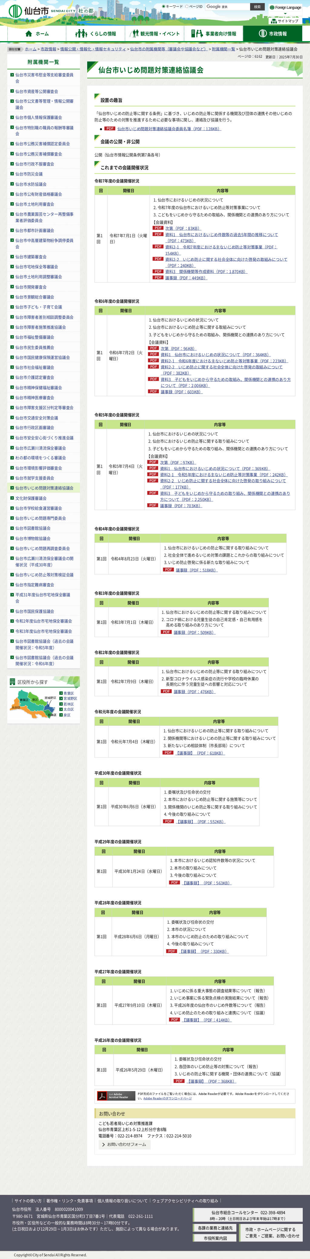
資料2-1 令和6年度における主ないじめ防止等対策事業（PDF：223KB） (225, 360)
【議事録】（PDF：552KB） (215, 821)
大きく (233, 13)
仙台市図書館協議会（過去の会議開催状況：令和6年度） (44, 660)
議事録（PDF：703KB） (181, 505)
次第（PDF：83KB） (183, 228)
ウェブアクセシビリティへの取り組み (185, 1200)
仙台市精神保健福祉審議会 (38, 387)
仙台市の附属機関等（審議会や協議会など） (169, 48)
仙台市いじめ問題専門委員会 (40, 518)
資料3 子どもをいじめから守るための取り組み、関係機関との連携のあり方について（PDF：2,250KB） (225, 496)
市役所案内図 (215, 1238)
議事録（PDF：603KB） (182, 391)
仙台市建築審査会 (30, 256)
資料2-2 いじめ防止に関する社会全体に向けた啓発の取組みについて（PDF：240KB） (226, 262)
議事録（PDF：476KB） (204, 691)
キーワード (172, 21)
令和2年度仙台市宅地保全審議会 (43, 621)
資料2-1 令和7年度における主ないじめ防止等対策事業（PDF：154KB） (221, 250)
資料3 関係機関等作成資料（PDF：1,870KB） (206, 271)
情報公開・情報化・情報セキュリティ (93, 48)
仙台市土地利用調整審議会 (38, 276)
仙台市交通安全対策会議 (36, 417)
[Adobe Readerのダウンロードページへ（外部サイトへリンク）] (116, 1093)
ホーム (30, 48)
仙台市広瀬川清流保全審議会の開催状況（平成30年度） (44, 561)
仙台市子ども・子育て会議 (38, 307)
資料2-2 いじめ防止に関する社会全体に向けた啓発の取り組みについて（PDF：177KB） (223, 484)
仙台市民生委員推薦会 (34, 347)
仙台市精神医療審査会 (34, 397)
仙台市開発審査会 (30, 286)
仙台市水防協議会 (30, 184)
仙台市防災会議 (29, 174)
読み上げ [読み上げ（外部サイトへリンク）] (199, 6)
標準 (242, 6)
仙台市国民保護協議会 (34, 611)
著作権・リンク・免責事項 (69, 1200)
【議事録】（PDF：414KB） (215, 1020)
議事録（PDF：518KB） (200, 570)
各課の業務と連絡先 (215, 1228)
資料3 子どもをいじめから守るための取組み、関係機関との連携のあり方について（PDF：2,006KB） (226, 382)
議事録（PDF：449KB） (186, 278)
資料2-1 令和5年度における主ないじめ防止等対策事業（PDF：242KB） (224, 474)
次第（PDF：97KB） (178, 462)
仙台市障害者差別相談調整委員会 (44, 317)
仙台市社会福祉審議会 (34, 367)
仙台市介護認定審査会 (34, 377)
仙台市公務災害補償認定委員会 (42, 143)
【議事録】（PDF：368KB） (215, 1081)
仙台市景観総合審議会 (34, 297)
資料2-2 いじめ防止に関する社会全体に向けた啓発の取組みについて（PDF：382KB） (222, 370)
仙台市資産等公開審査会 (36, 91)
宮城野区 (70, 698)
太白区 (69, 709)
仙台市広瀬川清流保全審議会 (40, 447)
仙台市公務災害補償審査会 (38, 153)
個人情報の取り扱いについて (122, 1200)
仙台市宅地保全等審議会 (36, 266)
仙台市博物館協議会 (32, 538)
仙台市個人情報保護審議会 (38, 117)
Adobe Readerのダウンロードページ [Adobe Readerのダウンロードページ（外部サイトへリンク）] (167, 1098)
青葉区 (69, 693)
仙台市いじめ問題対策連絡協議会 (44, 488)
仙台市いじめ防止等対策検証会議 (44, 574)
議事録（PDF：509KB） (204, 632)
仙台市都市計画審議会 (34, 230)
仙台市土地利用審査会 (34, 204)
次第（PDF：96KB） (179, 348)
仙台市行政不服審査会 (34, 163)
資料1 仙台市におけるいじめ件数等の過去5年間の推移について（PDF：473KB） (221, 237)
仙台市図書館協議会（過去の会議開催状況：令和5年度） (44, 644)
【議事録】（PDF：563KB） (215, 882)
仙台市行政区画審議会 (34, 427)
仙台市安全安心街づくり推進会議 (44, 437)
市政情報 (48, 48)
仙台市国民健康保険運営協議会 (42, 357)
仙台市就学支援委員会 (34, 478)
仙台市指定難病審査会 (34, 584)
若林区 (69, 704)
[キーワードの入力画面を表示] (163, 20)
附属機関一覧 (223, 48)
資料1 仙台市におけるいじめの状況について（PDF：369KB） (215, 468)
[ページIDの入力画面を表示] (186, 20)
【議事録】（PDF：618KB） (206, 752)
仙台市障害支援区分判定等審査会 (44, 407)
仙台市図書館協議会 (32, 528)
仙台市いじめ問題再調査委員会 (42, 548)
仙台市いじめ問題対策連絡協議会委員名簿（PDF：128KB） (169, 128)
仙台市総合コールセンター (235, 1212)
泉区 (67, 714)
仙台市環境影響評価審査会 (38, 467)
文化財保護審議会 (30, 498)
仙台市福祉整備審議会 (34, 337)
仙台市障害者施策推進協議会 (40, 327)
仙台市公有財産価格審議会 (38, 193)
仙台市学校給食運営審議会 (38, 508)
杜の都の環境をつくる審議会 (40, 457)
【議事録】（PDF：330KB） (215, 951)
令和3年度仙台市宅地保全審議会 (43, 631)
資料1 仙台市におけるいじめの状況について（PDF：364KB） (216, 354)
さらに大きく (252, 13)
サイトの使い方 (28, 1200)
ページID (194, 21)
